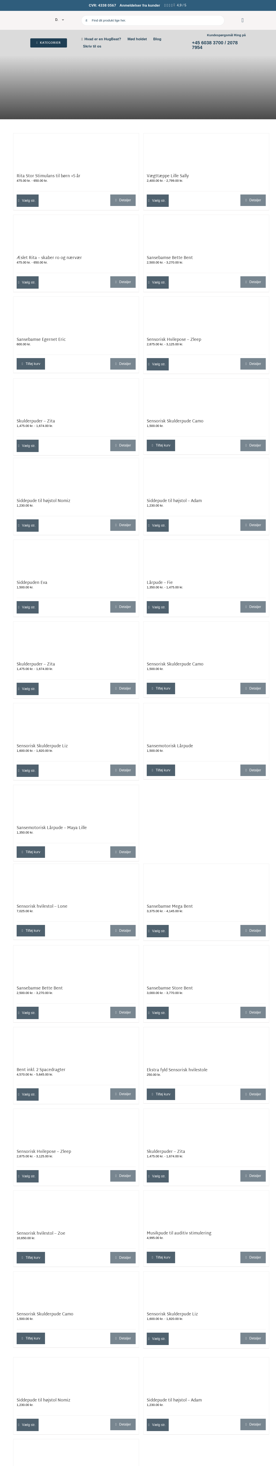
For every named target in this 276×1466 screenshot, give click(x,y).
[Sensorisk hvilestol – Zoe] (76, 1209)
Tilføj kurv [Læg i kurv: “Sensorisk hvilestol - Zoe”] (33, 1257)
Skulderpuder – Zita (36, 421)
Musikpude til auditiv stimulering (179, 1233)
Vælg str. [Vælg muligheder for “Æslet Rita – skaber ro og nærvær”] (28, 282)
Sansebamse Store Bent (170, 988)
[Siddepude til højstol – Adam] (206, 476)
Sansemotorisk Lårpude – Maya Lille (52, 828)
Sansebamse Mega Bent (170, 906)
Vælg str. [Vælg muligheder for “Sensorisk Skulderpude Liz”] (28, 770)
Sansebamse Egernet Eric (41, 340)
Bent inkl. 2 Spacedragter (41, 1070)
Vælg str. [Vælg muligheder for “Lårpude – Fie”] (159, 607)
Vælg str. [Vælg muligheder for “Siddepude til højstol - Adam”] (159, 525)
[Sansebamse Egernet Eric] (76, 315)
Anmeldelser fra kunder (140, 5)
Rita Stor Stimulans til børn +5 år (48, 176)
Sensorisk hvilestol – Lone (42, 906)
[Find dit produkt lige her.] (152, 20)
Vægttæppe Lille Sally (168, 176)
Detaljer (125, 200)
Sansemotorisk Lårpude (170, 746)
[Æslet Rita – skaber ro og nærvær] (76, 233)
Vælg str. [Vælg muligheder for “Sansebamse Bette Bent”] (159, 282)
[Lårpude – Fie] (206, 558)
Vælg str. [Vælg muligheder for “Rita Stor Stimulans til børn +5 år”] (28, 200)
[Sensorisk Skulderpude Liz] (76, 721)
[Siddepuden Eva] (76, 558)
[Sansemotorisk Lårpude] (206, 721)
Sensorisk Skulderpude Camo (175, 421)
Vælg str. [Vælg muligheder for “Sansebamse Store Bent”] (159, 1013)
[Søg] (86, 20)
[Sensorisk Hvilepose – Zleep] (206, 315)
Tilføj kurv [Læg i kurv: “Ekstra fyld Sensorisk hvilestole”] (163, 1094)
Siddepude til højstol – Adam (174, 501)
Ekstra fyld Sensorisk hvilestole (177, 1070)
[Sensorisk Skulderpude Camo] (206, 397)
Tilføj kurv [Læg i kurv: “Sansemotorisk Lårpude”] (163, 770)
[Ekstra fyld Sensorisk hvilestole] (206, 1045)
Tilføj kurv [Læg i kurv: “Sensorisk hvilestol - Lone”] (33, 930)
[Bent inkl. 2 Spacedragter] (76, 1045)
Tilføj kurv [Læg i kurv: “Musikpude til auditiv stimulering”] (163, 1257)
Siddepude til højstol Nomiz (43, 501)
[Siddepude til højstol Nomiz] (76, 476)
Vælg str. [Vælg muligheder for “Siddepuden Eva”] (28, 607)
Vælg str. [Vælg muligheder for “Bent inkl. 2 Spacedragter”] (28, 1094)
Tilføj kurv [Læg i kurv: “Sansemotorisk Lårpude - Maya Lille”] (33, 852)
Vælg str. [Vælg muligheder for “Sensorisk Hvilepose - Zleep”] (159, 364)
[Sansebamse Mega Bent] (206, 882)
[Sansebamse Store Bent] (206, 963)
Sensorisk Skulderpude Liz (42, 746)
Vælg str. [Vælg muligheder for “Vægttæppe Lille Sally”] (159, 200)
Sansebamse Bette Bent (170, 258)
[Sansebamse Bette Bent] (206, 233)
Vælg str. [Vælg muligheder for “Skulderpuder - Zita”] (28, 446)
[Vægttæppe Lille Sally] (206, 151)
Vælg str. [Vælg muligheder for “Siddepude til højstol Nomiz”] (28, 525)
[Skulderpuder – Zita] (76, 397)
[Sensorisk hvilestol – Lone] (76, 882)
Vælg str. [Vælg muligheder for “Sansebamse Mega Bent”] (159, 931)
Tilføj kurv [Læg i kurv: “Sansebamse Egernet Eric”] (33, 364)
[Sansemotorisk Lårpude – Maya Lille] (76, 803)
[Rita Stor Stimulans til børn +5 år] (76, 151)
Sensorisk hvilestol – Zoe (41, 1233)
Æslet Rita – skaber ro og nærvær (49, 258)
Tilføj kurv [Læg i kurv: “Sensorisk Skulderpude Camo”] (163, 445)
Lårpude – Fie (160, 583)
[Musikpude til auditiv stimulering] (206, 1209)
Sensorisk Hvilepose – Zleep (174, 340)
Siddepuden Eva (32, 583)
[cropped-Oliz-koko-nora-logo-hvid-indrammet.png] (35, 16)
